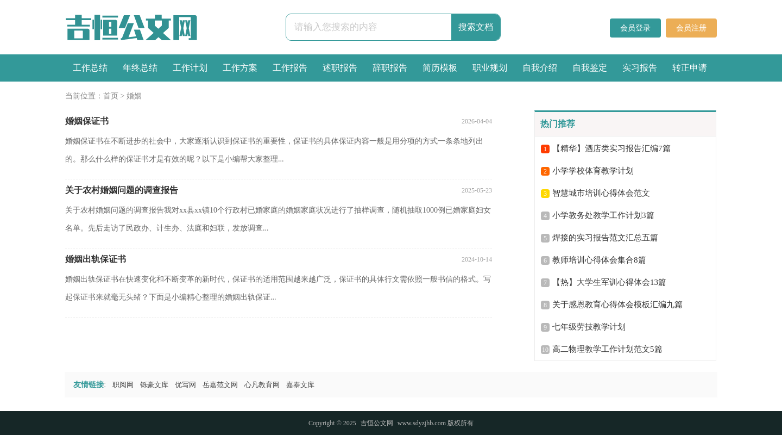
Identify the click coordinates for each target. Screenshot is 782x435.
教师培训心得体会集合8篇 (599, 260)
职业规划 (489, 67)
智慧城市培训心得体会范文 (601, 193)
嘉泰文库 (300, 385)
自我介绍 (539, 67)
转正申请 (689, 67)
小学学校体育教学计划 (593, 170)
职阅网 (123, 385)
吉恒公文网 (377, 423)
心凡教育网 (262, 385)
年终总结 (140, 67)
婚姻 (134, 96)
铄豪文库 (154, 385)
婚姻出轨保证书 (95, 259)
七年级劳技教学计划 (589, 326)
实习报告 (639, 67)
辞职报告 (390, 67)
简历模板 (439, 67)
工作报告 (290, 67)
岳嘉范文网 (220, 385)
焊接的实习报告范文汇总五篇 (605, 237)
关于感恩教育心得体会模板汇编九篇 (617, 304)
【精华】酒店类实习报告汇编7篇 (611, 148)
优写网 (185, 385)
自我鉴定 (589, 67)
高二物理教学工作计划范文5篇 (607, 349)
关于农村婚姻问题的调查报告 (121, 190)
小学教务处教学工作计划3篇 (603, 215)
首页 (110, 96)
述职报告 (340, 67)
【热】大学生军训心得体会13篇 (609, 282)
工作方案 (240, 67)
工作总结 (90, 67)
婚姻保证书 (87, 121)
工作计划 (190, 67)
